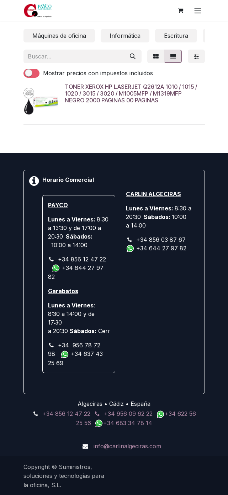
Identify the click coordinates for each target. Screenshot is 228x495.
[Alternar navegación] (198, 10)
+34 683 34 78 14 (127, 423)
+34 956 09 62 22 (128, 413)
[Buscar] (133, 56)
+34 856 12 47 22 (66, 413)
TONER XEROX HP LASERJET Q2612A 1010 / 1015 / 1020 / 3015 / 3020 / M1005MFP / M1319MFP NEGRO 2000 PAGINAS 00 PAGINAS (131, 93)
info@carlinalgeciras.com (127, 446)
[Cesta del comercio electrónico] (181, 10)
